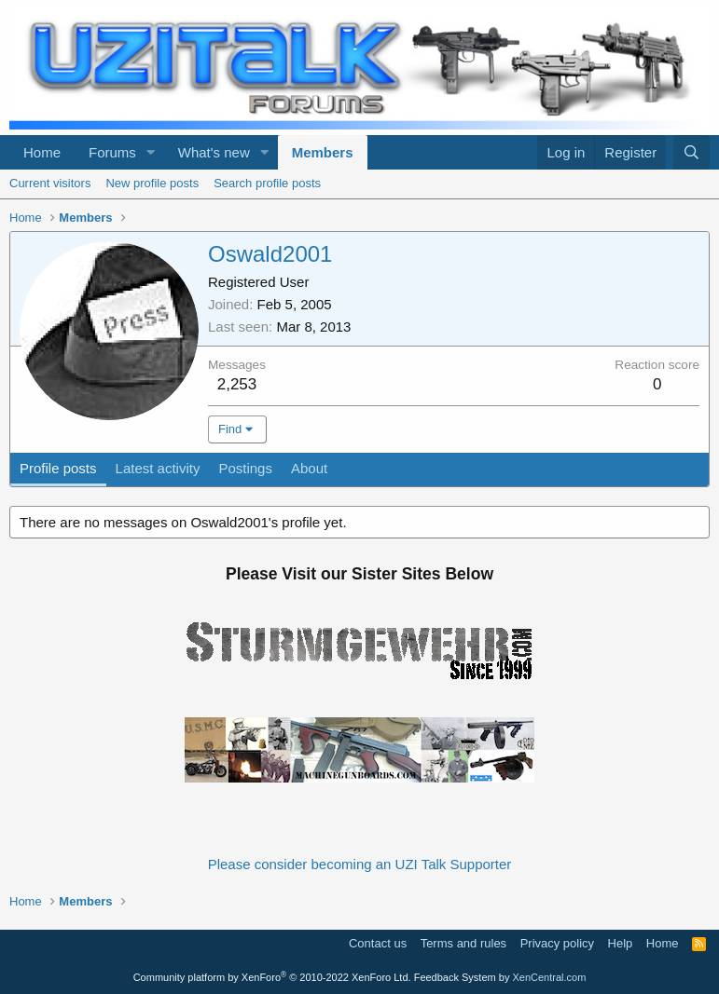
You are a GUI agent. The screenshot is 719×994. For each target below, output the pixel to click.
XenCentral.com (549, 977)
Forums (112, 152)
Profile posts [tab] (58, 468)
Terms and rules (463, 943)
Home (42, 152)
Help (620, 943)
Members (322, 152)
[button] (151, 152)
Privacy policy (557, 943)
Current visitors (49, 183)
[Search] (691, 152)
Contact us (378, 943)
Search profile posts (267, 183)
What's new (214, 152)
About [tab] (309, 468)
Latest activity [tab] (158, 468)
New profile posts (152, 183)
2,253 (237, 384)
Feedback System (455, 977)
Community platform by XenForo (272, 977)
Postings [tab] (245, 468)
